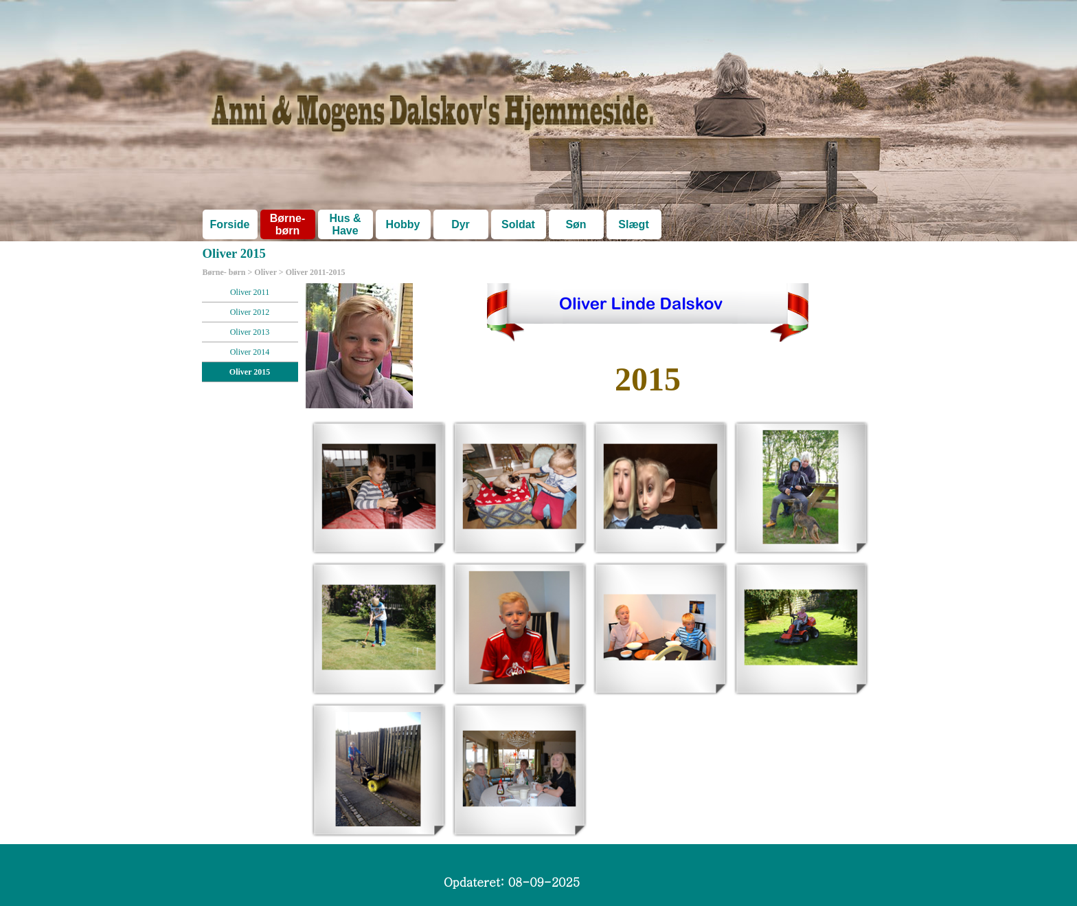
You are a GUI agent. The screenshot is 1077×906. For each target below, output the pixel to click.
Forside (230, 224)
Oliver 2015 (249, 372)
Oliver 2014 (250, 352)
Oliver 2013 (250, 332)
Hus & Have (345, 224)
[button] (378, 487)
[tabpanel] (648, 379)
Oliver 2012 (250, 312)
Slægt (633, 224)
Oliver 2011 (249, 292)
